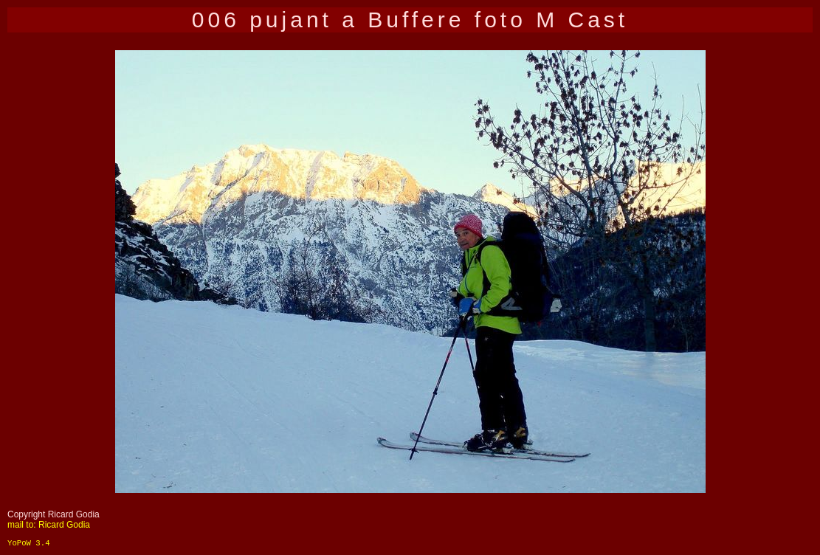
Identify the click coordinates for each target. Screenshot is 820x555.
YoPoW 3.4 (28, 543)
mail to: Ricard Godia (48, 525)
